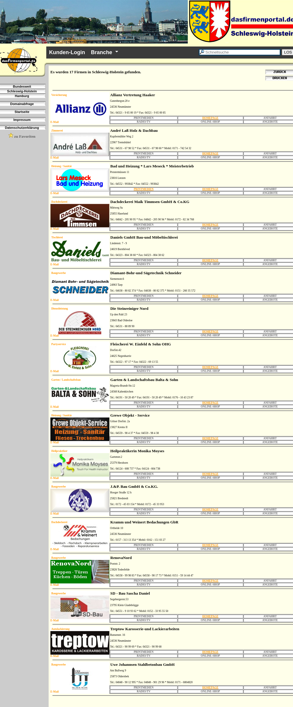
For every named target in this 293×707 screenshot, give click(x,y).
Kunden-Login (67, 52)
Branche (101, 52)
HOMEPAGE (210, 118)
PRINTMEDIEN (144, 189)
